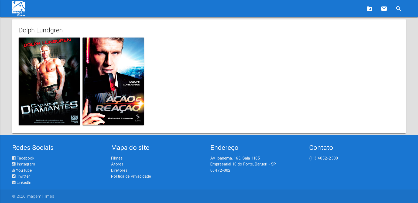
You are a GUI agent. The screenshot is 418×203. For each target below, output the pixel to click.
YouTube (22, 170)
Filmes (117, 158)
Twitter (21, 176)
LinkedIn (21, 182)
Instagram (23, 164)
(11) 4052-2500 (323, 158)
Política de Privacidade (131, 176)
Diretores (119, 170)
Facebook (23, 158)
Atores (117, 164)
